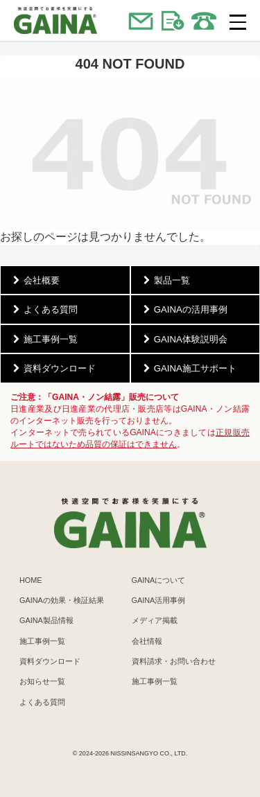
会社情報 (147, 641)
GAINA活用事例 (159, 600)
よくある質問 (42, 702)
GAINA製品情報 (46, 620)
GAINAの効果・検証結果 (61, 600)
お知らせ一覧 (42, 681)
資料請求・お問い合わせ (174, 661)
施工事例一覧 (42, 641)
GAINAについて (159, 580)
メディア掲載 (154, 620)
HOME (30, 580)
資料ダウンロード (49, 661)
